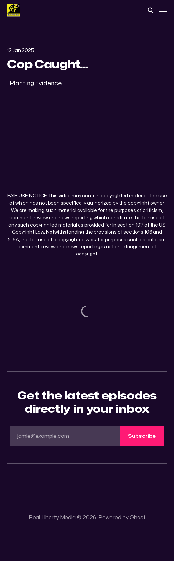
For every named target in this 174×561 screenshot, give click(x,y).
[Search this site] (150, 10)
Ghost (138, 517)
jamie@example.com (90, 436)
